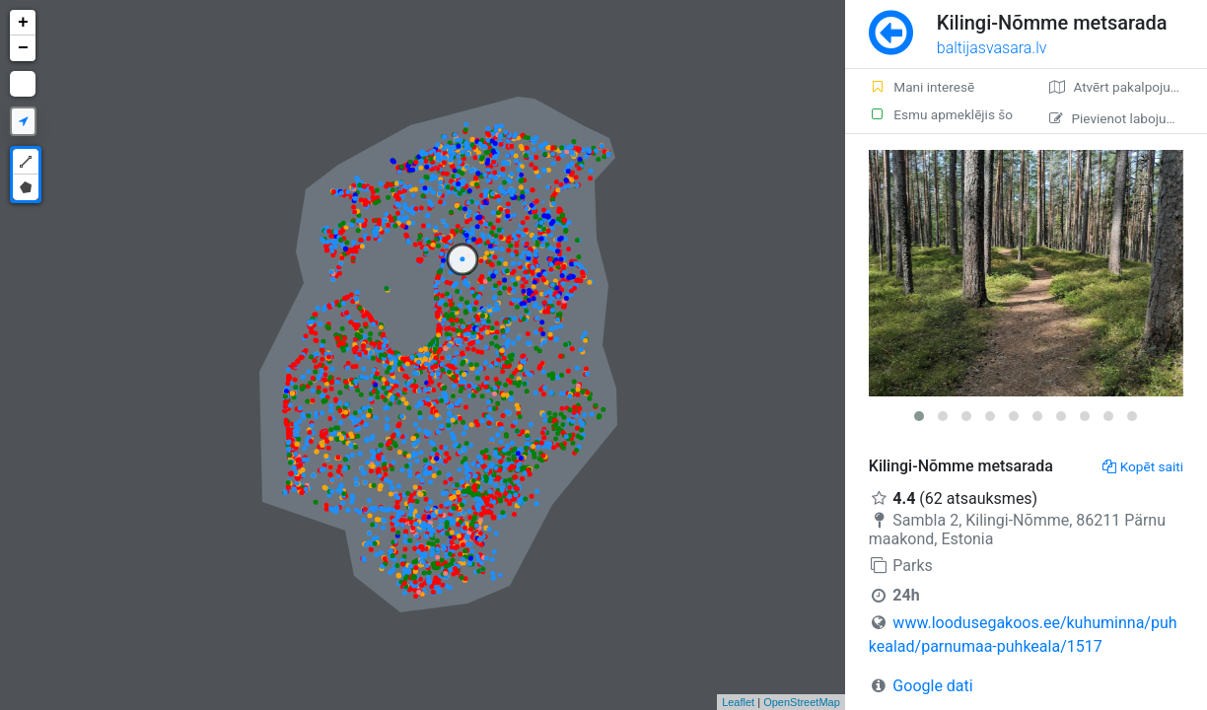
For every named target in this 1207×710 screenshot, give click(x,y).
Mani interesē (921, 87)
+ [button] (23, 23)
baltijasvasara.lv (992, 47)
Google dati (932, 685)
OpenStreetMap (801, 702)
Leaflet (738, 702)
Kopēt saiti (1142, 466)
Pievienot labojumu (1116, 118)
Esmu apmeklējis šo (941, 114)
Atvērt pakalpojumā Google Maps (1128, 87)
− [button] (23, 48)
